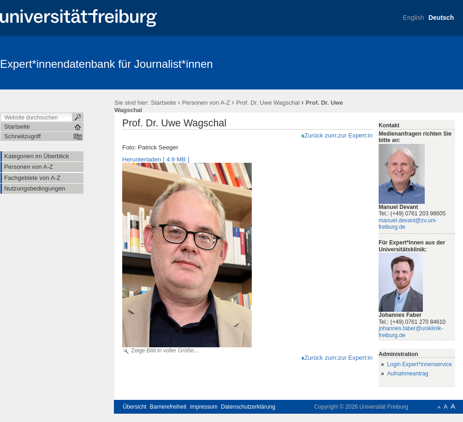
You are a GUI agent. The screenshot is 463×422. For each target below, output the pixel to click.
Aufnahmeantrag (407, 373)
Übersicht (134, 407)
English (413, 17)
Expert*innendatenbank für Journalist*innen (106, 64)
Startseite (163, 102)
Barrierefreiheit (168, 407)
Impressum (204, 407)
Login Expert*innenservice (419, 364)
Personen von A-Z (206, 102)
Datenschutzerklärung (248, 407)
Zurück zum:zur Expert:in (336, 135)
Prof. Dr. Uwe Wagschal (268, 102)
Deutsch (441, 17)
